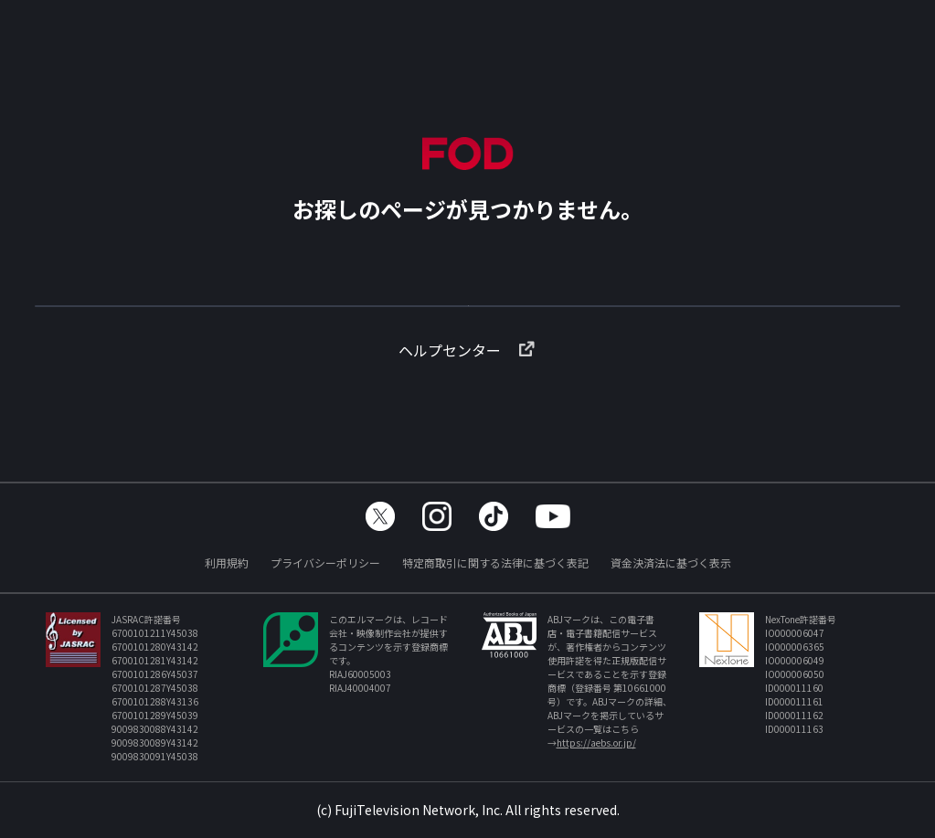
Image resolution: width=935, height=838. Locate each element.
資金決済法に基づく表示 (671, 562)
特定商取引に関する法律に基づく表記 (495, 562)
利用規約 (227, 562)
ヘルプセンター (467, 379)
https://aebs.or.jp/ (596, 742)
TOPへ (468, 314)
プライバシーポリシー (325, 562)
